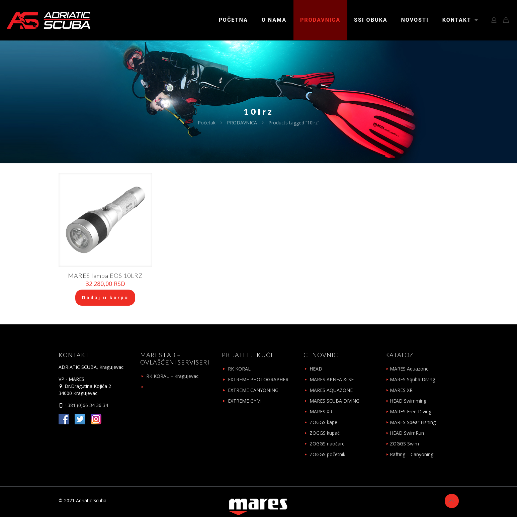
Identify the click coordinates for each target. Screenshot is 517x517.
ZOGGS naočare (327, 443)
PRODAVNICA (242, 122)
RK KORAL (239, 369)
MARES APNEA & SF (332, 379)
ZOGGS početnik (327, 454)
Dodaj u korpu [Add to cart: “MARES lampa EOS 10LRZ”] (105, 297)
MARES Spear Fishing (413, 422)
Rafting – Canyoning (411, 454)
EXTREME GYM (244, 401)
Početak (207, 122)
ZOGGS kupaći (325, 433)
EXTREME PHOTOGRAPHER (258, 379)
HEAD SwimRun (407, 433)
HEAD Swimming (408, 401)
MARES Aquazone (409, 369)
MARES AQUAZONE (331, 390)
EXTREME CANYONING (253, 390)
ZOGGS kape (323, 422)
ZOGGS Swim (404, 443)
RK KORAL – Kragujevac (172, 376)
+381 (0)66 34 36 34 (85, 405)
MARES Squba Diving (412, 379)
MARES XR (321, 411)
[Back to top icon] (452, 501)
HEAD (316, 369)
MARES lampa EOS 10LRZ (105, 275)
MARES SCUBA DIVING (334, 401)
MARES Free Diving (410, 411)
